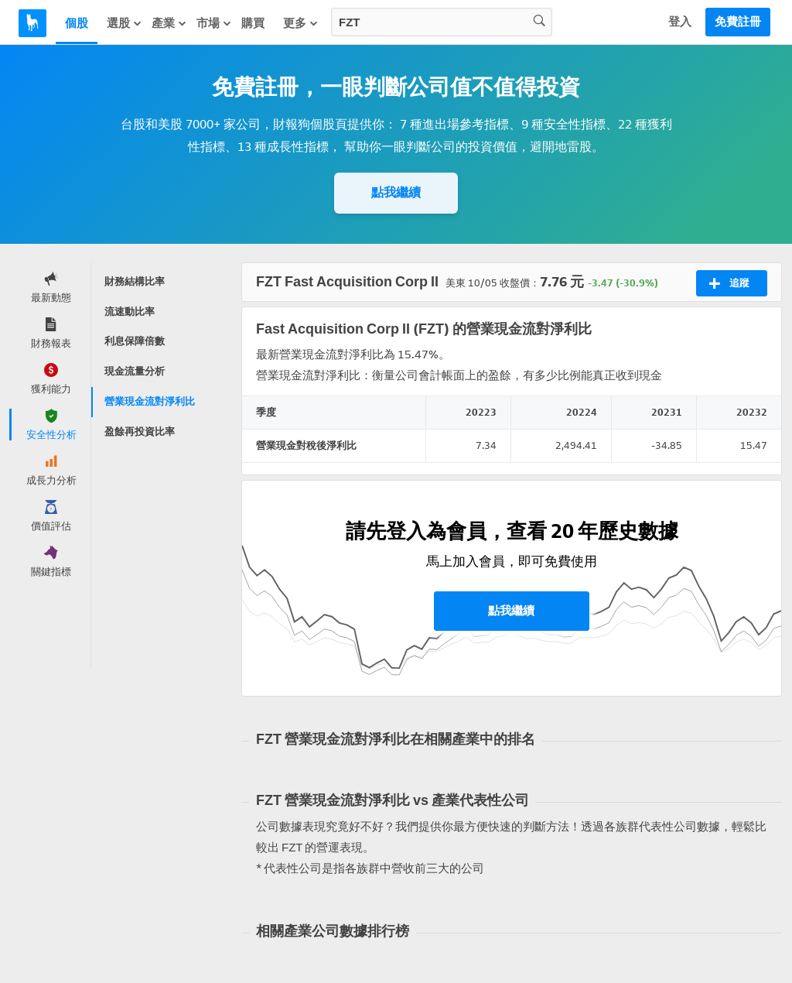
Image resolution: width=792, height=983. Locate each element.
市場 (214, 23)
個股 (76, 23)
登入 (679, 22)
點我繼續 (396, 192)
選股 (124, 23)
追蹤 (728, 283)
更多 (301, 23)
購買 (253, 23)
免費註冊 (738, 22)
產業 (169, 23)
